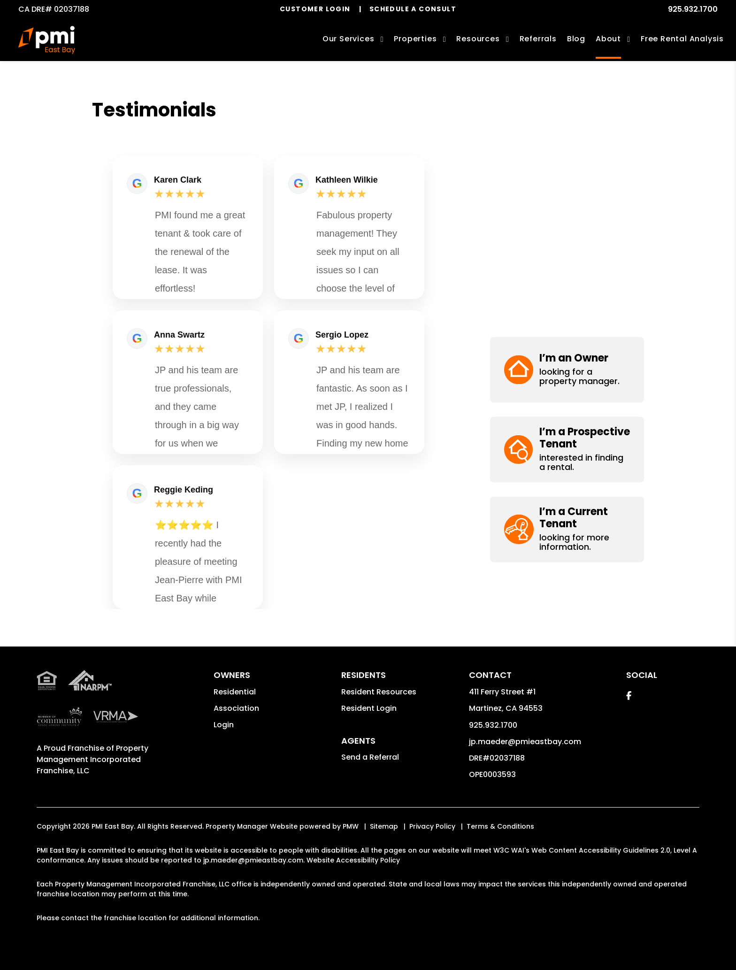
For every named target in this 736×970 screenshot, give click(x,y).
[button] (567, 131)
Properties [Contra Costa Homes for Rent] (415, 38)
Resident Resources (378, 691)
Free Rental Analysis (682, 38)
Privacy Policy (432, 826)
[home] (46, 40)
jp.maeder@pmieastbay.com (525, 741)
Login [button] (224, 724)
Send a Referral (370, 757)
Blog (576, 38)
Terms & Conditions (500, 826)
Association (236, 708)
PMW (351, 826)
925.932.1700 (693, 9)
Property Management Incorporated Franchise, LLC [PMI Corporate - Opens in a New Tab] (92, 759)
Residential (235, 691)
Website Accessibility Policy (353, 860)
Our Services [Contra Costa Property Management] (348, 38)
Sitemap (384, 826)
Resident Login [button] (369, 708)
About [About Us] (608, 38)
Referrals (538, 38)
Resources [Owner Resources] (477, 38)
